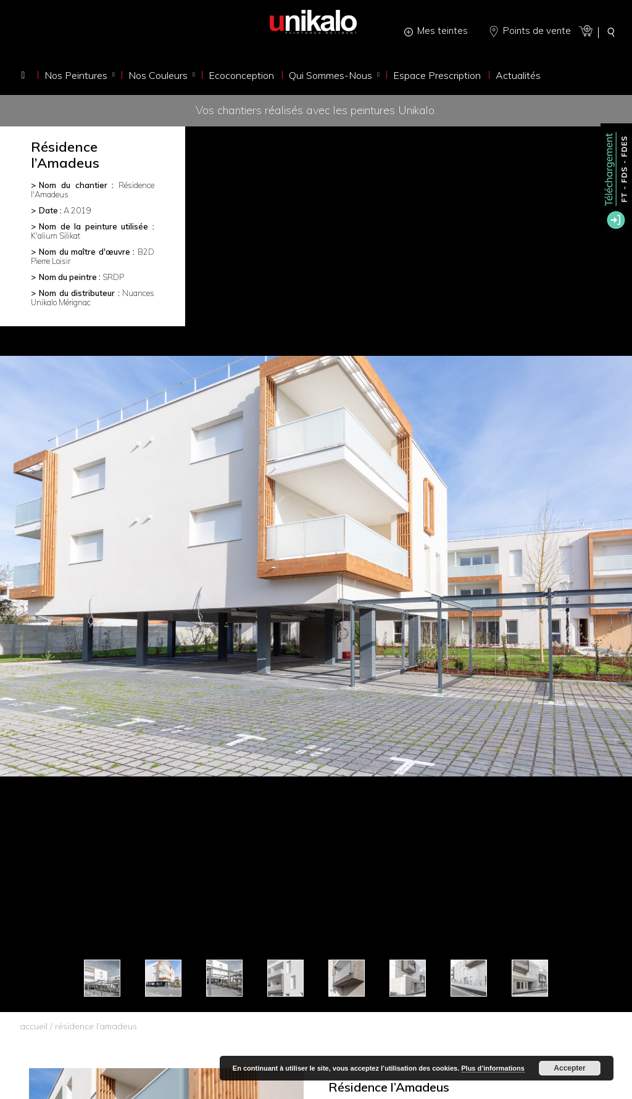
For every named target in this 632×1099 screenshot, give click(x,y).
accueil (34, 1026)
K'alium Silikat (55, 236)
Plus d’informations (493, 1068)
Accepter (569, 1068)
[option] (316, 566)
